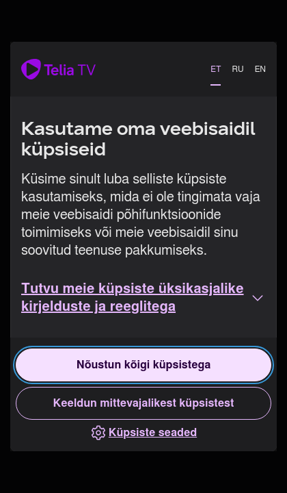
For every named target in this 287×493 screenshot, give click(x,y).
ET (215, 69)
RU (237, 69)
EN (260, 69)
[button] (143, 298)
